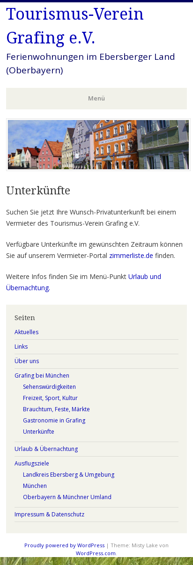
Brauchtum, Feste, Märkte (56, 409)
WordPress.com (96, 553)
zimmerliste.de (131, 255)
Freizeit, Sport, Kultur (50, 398)
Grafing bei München (42, 375)
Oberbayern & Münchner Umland (67, 497)
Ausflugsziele (32, 463)
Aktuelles (26, 332)
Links (21, 346)
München (35, 486)
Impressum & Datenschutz (49, 514)
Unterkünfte (38, 432)
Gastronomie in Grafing (54, 420)
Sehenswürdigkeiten (49, 387)
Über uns (27, 361)
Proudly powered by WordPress (64, 545)
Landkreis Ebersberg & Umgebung (68, 475)
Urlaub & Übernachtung (46, 449)
